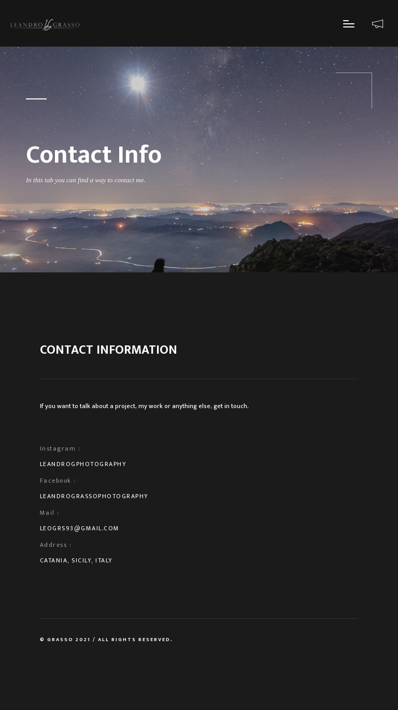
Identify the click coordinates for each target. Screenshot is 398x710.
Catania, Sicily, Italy (76, 560)
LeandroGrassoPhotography (94, 496)
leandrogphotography (83, 464)
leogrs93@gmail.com (80, 528)
